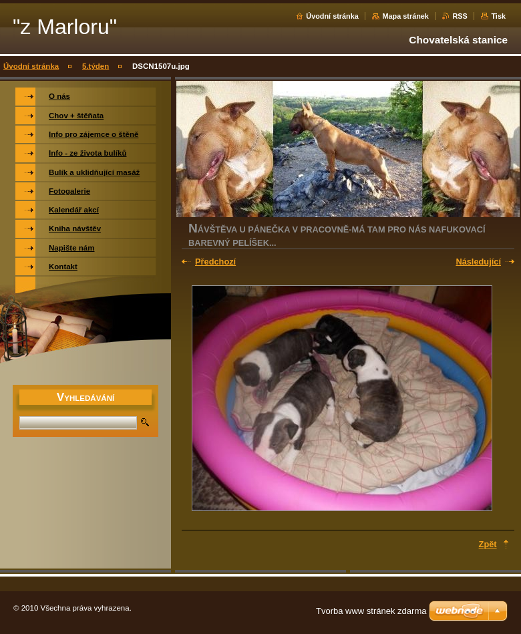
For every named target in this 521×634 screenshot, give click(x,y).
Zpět (488, 544)
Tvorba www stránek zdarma (371, 611)
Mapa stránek (405, 16)
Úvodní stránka (332, 16)
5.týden (95, 66)
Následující (478, 262)
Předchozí (215, 262)
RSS (459, 16)
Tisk (498, 16)
